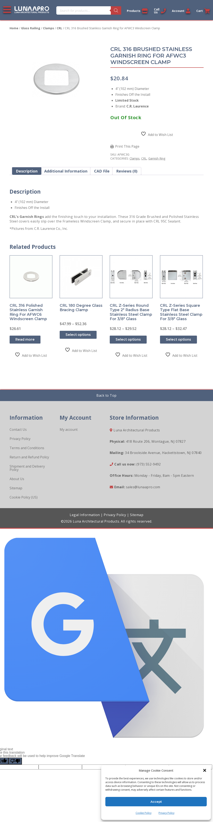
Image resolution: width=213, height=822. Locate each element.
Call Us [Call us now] (160, 10)
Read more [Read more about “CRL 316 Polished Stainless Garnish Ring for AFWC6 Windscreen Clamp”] (25, 339)
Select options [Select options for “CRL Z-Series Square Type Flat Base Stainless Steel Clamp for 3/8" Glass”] (178, 339)
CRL (59, 28)
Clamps (48, 28)
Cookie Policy (143, 813)
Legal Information (85, 515)
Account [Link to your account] (181, 10)
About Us (17, 479)
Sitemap (16, 488)
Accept (156, 802)
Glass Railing (30, 28)
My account (69, 429)
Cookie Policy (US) (24, 497)
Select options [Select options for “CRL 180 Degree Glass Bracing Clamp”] (78, 335)
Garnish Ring (156, 158)
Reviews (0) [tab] (126, 171)
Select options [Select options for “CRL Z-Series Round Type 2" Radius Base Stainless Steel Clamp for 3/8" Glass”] (128, 339)
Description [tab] (27, 171)
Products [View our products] (137, 10)
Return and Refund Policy (29, 457)
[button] (205, 770)
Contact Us (18, 429)
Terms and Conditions (27, 448)
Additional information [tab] (65, 171)
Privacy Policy (166, 813)
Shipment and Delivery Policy (27, 468)
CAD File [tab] (102, 171)
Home (14, 28)
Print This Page (127, 146)
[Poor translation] (15, 761)
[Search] (116, 10)
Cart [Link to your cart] (203, 10)
